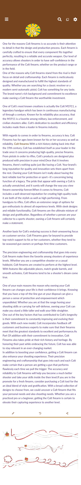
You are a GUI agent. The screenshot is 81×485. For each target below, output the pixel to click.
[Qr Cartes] (67, 20)
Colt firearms (21, 143)
